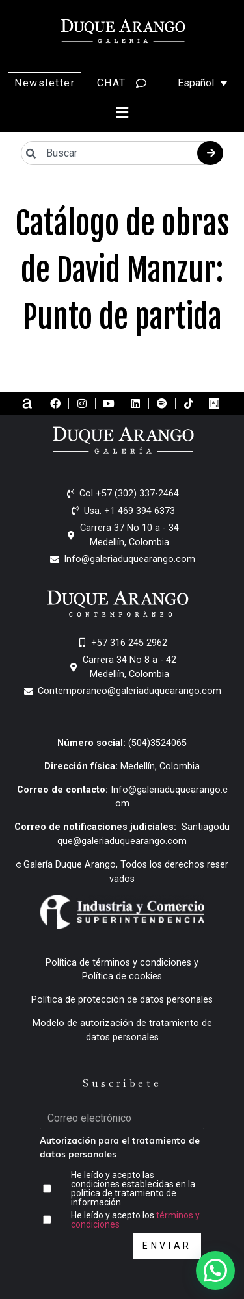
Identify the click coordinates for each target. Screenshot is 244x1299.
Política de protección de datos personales (122, 999)
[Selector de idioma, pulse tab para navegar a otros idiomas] (196, 83)
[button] (122, 112)
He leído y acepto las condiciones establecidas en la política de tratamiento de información (133, 1188)
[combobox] (122, 153)
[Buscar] (210, 153)
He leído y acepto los (135, 1220)
